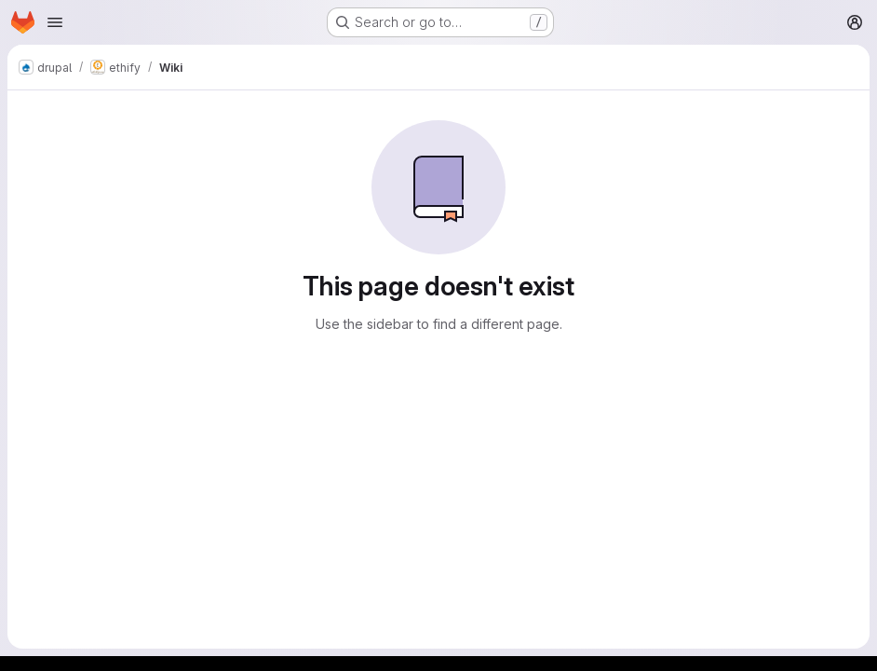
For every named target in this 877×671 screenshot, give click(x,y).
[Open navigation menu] (55, 22)
